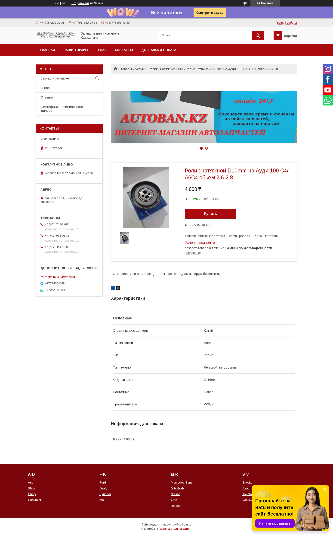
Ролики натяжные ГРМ (166, 69)
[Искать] (258, 35)
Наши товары (75, 50)
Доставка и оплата (158, 50)
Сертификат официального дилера (62, 108)
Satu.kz (186, 524)
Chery (32, 494)
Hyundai (105, 494)
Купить (210, 214)
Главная (47, 50)
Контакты (124, 50)
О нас (101, 50)
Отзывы (47, 97)
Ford (102, 482)
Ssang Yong (250, 488)
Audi (31, 482)
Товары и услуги (132, 69)
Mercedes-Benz (181, 482)
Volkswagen (250, 500)
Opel (174, 500)
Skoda (247, 482)
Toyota (247, 494)
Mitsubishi (178, 488)
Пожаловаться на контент (175, 528)
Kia (101, 500)
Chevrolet (34, 500)
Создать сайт (80, 3)
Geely (103, 488)
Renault (176, 505)
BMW (31, 488)
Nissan (175, 494)
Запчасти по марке (55, 78)
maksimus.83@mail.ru (60, 277)
